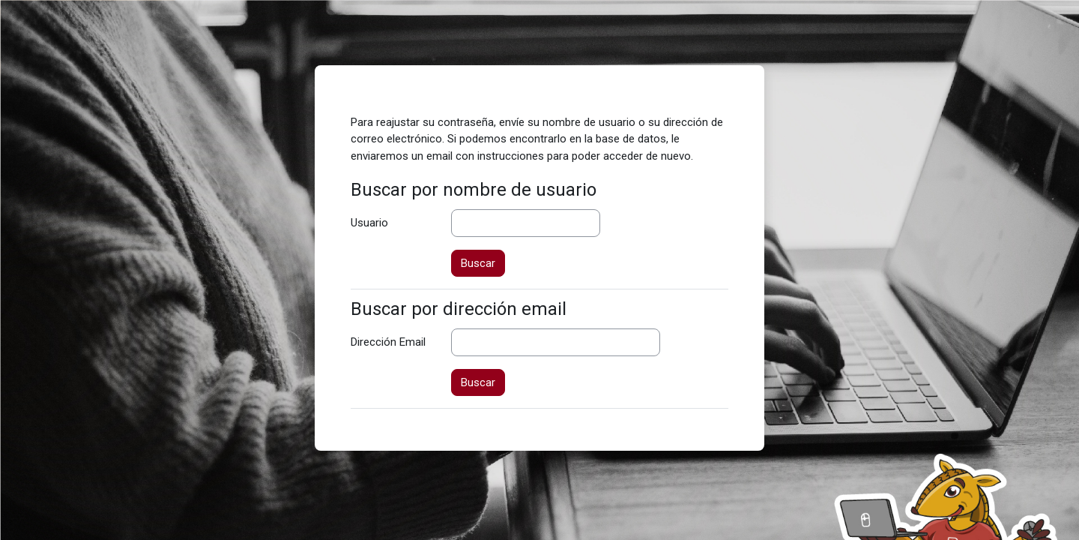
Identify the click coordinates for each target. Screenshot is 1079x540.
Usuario (369, 223)
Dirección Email (388, 342)
